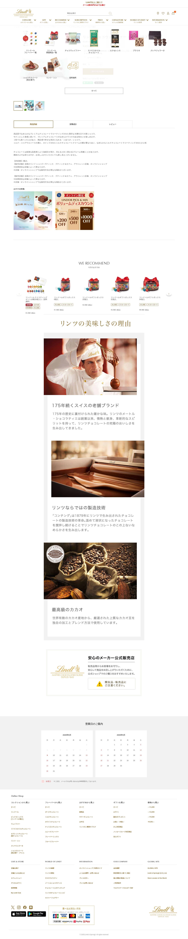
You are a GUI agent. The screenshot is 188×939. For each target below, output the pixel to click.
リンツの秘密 (49, 868)
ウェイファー (15, 824)
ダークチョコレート (52, 812)
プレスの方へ (83, 878)
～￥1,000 (151, 807)
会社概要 (116, 868)
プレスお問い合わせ (86, 883)
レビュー (112, 124)
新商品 (81, 812)
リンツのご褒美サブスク (87, 827)
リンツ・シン (15, 841)
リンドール (15, 812)
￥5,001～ (151, 822)
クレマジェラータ (17, 846)
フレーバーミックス (52, 837)
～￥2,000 (151, 812)
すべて (13, 807)
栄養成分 (73, 124)
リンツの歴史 (49, 873)
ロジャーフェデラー (52, 898)
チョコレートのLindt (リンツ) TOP (25, 27)
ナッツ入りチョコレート (53, 827)
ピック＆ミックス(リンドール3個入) (17, 818)
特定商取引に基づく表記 (121, 873)
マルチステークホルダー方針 (123, 888)
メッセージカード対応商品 (122, 832)
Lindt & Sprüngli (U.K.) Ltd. (157, 873)
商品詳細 (33, 124)
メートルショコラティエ (53, 883)
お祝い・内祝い (118, 822)
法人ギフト (117, 837)
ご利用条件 (117, 883)
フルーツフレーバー (52, 841)
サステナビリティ (51, 878)
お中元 (81, 822)
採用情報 (14, 888)
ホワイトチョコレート (52, 822)
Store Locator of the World (157, 878)
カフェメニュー (16, 878)
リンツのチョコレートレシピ (55, 893)
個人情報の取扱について (121, 878)
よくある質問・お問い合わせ (89, 873)
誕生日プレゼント (119, 817)
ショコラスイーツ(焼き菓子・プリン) (17, 852)
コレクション (62, 27)
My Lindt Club (16, 893)
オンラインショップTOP (47, 27)
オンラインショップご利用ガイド (90, 868)
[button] (19, 293)
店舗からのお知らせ (18, 873)
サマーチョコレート (86, 817)
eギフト (116, 812)
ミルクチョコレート (52, 817)
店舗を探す (15, 868)
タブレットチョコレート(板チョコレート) (19, 835)
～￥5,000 (151, 817)
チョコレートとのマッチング (55, 888)
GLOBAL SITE (153, 868)
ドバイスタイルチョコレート (21, 829)
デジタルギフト (16, 883)
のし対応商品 (117, 827)
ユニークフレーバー (52, 832)
